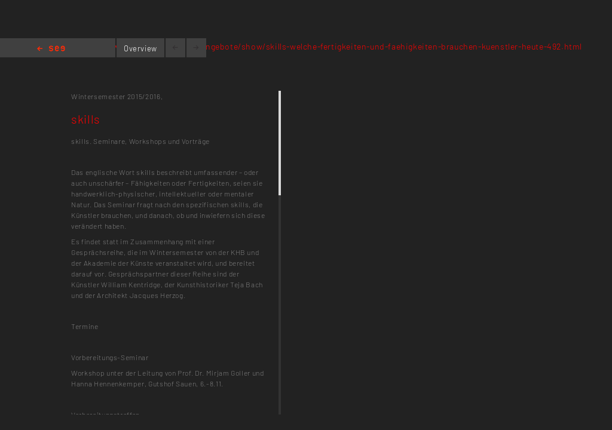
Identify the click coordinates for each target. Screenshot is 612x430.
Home (51, 49)
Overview (140, 48)
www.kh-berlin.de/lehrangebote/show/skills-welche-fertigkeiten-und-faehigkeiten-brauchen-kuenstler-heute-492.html (347, 46)
